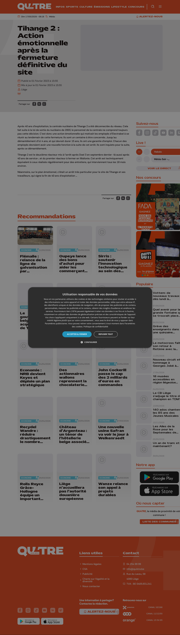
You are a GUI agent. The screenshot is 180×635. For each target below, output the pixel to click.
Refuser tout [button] (106, 334)
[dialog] (90, 317)
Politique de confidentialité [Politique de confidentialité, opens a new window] (96, 326)
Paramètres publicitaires (56, 323)
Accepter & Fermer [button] (77, 334)
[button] (90, 342)
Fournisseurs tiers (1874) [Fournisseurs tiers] (65, 311)
